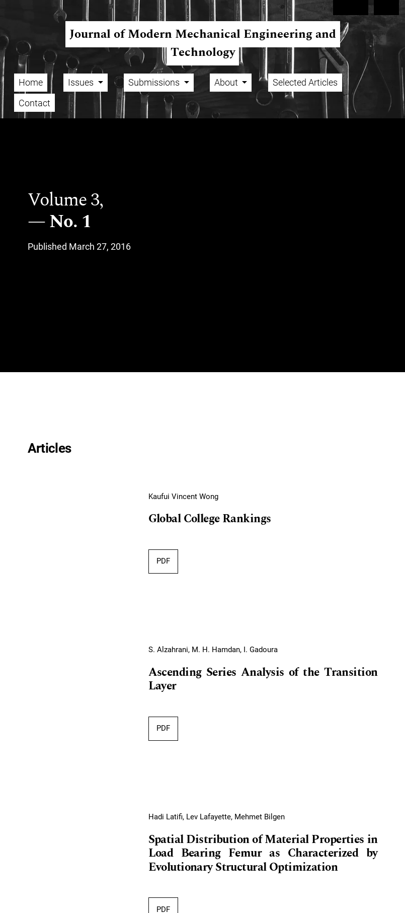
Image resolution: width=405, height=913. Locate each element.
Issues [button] (82, 82)
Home (31, 82)
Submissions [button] (155, 82)
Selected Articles (305, 82)
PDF (163, 561)
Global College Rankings (209, 519)
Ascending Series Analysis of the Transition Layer (263, 680)
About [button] (227, 82)
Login (386, 7)
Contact (34, 103)
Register (350, 7)
